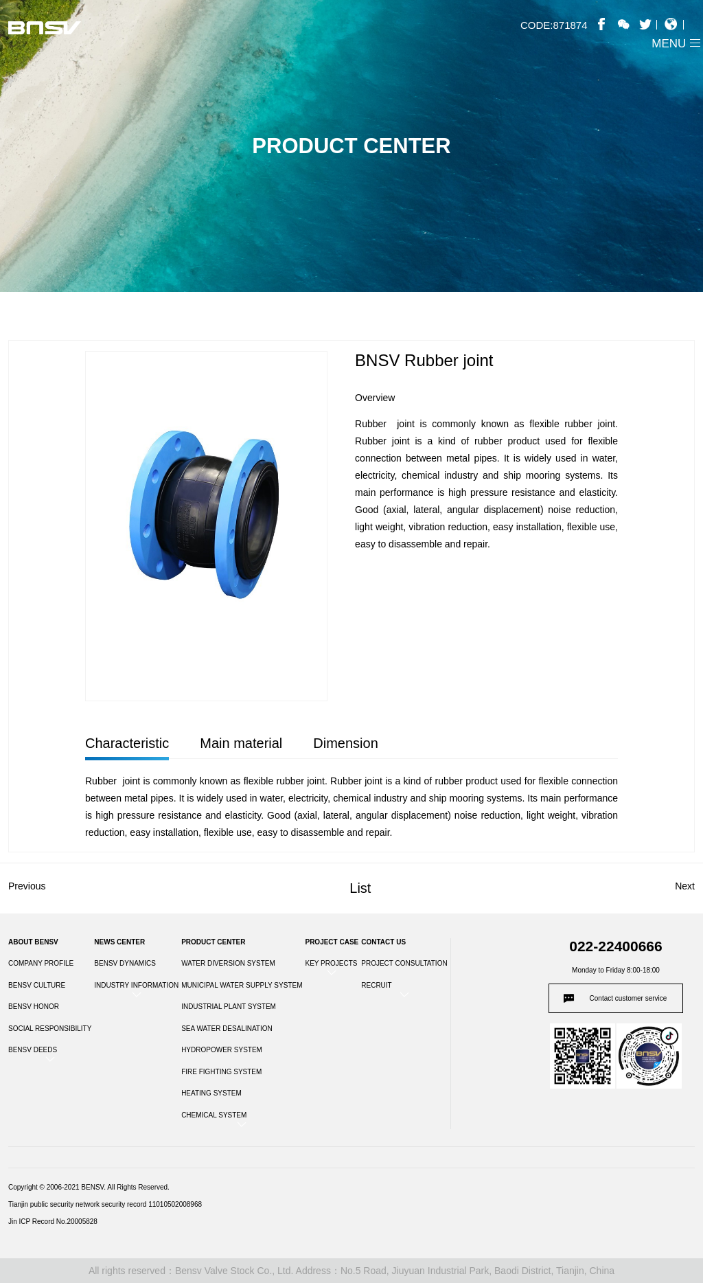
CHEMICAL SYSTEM (213, 1115)
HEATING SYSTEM (211, 1093)
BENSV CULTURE (36, 985)
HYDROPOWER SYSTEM (221, 1050)
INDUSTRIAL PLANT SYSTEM (228, 1006)
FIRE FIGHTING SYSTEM (221, 1072)
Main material (241, 743)
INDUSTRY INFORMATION (136, 985)
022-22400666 (615, 946)
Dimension (345, 743)
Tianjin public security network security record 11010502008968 (105, 1204)
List (360, 888)
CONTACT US (383, 942)
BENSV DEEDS (32, 1050)
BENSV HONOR (33, 1006)
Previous (26, 886)
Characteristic (127, 743)
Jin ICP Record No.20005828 (52, 1221)
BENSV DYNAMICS (124, 963)
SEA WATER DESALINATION (227, 1028)
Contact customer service (628, 998)
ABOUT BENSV (33, 942)
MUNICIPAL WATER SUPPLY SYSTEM (241, 985)
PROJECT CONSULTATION (404, 963)
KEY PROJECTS (331, 963)
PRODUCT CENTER (213, 942)
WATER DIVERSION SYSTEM (228, 963)
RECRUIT (376, 985)
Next (685, 886)
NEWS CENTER (119, 942)
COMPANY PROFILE (40, 963)
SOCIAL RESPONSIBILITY (49, 1028)
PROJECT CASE (331, 942)
